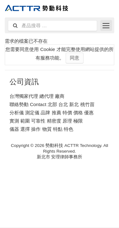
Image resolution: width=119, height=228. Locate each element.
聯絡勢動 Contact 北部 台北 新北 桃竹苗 (52, 104)
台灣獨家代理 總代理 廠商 (37, 96)
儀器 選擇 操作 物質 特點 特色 (41, 129)
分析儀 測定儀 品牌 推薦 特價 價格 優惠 (52, 112)
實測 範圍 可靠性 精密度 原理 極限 (46, 121)
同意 (74, 57)
